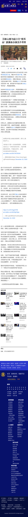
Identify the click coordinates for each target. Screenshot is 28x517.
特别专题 (14, 465)
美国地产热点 (11, 440)
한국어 (19, 367)
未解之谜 (10, 427)
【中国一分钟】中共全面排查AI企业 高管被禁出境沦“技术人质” (22, 306)
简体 (26, 1)
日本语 (14, 367)
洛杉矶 (16, 363)
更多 (24, 508)
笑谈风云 (10, 429)
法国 (4, 365)
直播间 (15, 376)
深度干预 (19, 74)
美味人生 (15, 452)
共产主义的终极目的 (16, 473)
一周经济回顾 (11, 415)
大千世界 (15, 456)
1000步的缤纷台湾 (16, 460)
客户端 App (4, 502)
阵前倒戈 (8, 79)
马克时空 (20, 419)
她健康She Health (21, 429)
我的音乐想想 (16, 463)
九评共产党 (13, 477)
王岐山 (24, 83)
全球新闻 (10, 402)
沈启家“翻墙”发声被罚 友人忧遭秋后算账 (23, 295)
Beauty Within (16, 454)
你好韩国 (15, 448)
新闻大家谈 (20, 402)
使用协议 (4, 500)
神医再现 (19, 434)
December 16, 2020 (21, 159)
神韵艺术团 (10, 505)
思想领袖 (20, 409)
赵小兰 (19, 81)
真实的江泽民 (14, 479)
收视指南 (16, 498)
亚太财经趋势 (11, 419)
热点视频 (15, 391)
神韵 (10, 1)
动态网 (8, 508)
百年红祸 (13, 481)
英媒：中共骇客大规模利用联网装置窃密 (22, 316)
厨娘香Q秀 (15, 457)
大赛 (14, 1)
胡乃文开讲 (20, 431)
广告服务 (16, 500)
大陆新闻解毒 (21, 421)
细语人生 (20, 422)
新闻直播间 (13, 10)
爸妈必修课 (10, 436)
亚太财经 (10, 421)
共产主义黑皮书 (15, 484)
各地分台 (18, 1)
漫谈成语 (10, 434)
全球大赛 (15, 395)
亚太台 (12, 365)
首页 (2, 34)
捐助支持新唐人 (12, 379)
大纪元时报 (17, 505)
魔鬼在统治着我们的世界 (17, 475)
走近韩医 (19, 436)
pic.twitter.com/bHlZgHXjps (11, 212)
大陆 (10, 34)
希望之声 (10, 506)
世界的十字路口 (22, 417)
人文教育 (10, 425)
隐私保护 (22, 498)
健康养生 (20, 425)
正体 (23, 1)
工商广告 (13, 492)
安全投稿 (10, 500)
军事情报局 (20, 413)
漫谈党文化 (13, 488)
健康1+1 (19, 427)
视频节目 (21, 374)
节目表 (9, 376)
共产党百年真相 (15, 471)
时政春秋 (20, 407)
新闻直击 (10, 409)
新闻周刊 (10, 411)
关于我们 (10, 498)
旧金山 (8, 365)
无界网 (13, 508)
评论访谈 (21, 400)
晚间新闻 (10, 407)
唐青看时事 (20, 415)
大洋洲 (21, 363)
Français (3, 367)
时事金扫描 (20, 406)
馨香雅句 (10, 432)
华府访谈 (10, 413)
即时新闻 (20, 391)
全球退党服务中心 (18, 506)
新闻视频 (11, 400)
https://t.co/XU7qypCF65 (10, 210)
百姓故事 (13, 486)
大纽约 (8, 363)
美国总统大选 (6, 74)
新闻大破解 (20, 411)
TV (19, 10)
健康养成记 (20, 432)
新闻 (8, 384)
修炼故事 (13, 490)
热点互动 (20, 404)
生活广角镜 (15, 444)
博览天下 (15, 393)
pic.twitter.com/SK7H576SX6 (11, 153)
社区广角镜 (11, 417)
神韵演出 (9, 395)
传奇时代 (13, 469)
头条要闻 (9, 391)
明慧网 (3, 508)
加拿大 (12, 363)
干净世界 (4, 506)
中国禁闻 (10, 406)
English (23, 365)
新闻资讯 (6, 34)
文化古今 (10, 438)
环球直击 (10, 404)
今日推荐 (9, 393)
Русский (9, 367)
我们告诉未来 (14, 467)
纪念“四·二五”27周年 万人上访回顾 (9, 305)
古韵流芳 (10, 431)
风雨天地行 (13, 482)
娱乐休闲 (15, 442)
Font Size (21, 68)
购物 (18, 379)
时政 (14, 34)
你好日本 (15, 446)
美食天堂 (15, 450)
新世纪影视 (19, 508)
